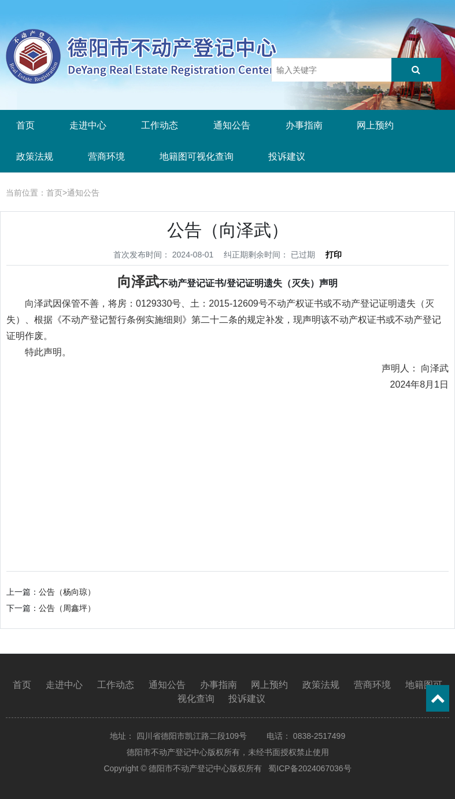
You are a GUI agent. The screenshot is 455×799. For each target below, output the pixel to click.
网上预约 (375, 125)
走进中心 (87, 125)
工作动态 (159, 125)
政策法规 (34, 156)
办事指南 (304, 125)
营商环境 (106, 156)
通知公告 (231, 125)
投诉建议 (286, 156)
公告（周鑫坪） (67, 608)
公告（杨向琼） (67, 592)
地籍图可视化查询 (197, 156)
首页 (25, 125)
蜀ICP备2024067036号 (309, 768)
